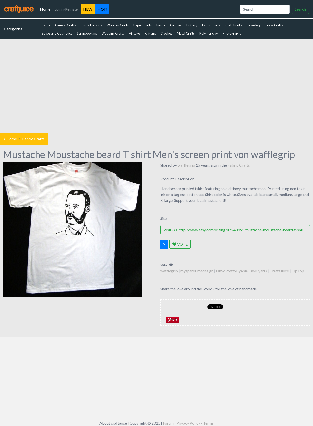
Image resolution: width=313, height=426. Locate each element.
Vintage (134, 33)
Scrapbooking (87, 33)
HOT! (102, 9)
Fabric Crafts (211, 25)
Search (300, 9)
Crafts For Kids (91, 25)
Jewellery (254, 25)
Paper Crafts (142, 25)
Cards (46, 25)
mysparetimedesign (196, 270)
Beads (160, 25)
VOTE (180, 244)
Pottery (191, 25)
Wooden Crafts (118, 25)
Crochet (166, 33)
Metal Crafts (186, 33)
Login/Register (66, 9)
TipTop (298, 270)
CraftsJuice (279, 270)
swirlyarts (258, 270)
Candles (175, 25)
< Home (10, 138)
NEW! (88, 9)
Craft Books (233, 25)
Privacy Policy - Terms (195, 423)
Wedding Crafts (113, 33)
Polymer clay (208, 33)
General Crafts (65, 25)
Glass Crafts (274, 25)
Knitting (150, 33)
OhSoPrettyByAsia (232, 270)
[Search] (265, 9)
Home (46, 8)
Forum (168, 423)
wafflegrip (186, 165)
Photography (232, 33)
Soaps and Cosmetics (57, 33)
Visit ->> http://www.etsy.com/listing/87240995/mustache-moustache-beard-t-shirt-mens (236, 229)
